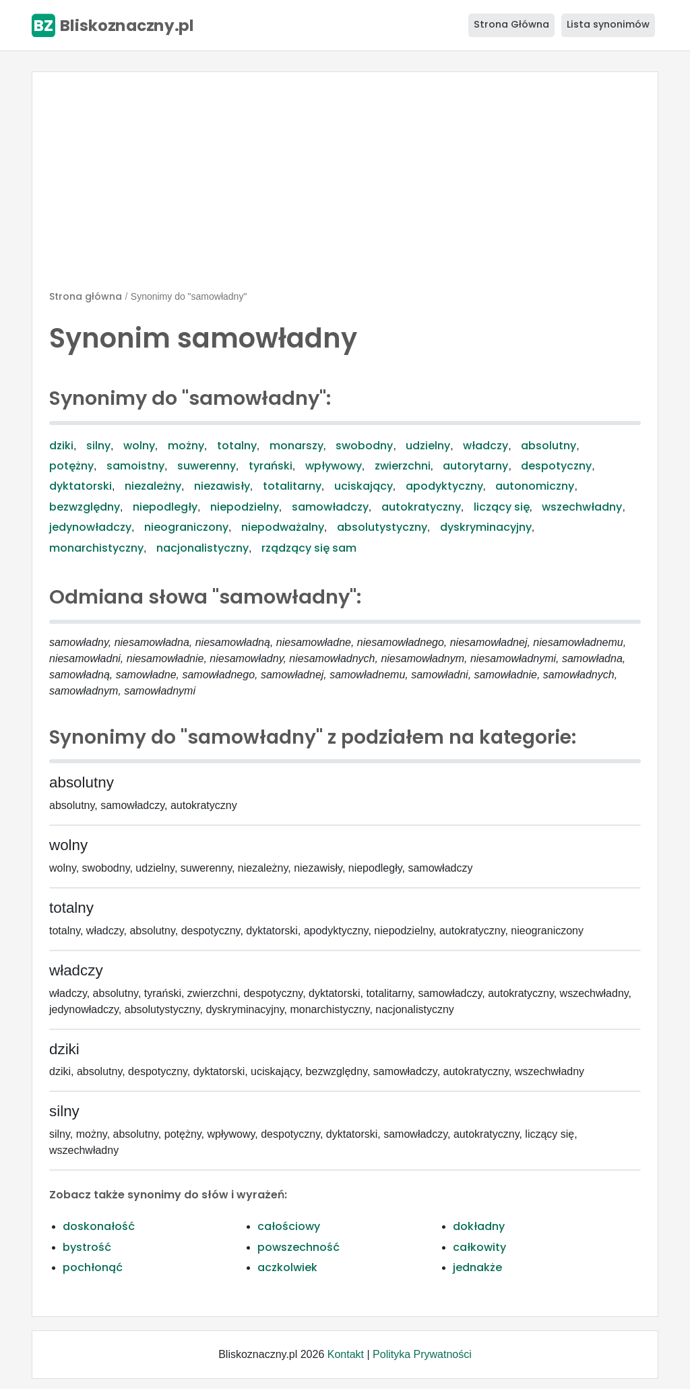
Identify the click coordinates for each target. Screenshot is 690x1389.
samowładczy (330, 507)
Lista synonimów (608, 24)
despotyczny (556, 466)
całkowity (479, 1247)
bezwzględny (84, 507)
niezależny (153, 486)
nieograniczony (186, 527)
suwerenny (206, 466)
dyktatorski (80, 486)
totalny (237, 445)
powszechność (298, 1247)
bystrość (87, 1247)
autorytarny (475, 466)
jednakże (477, 1267)
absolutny (548, 445)
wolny (139, 445)
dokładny (479, 1226)
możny (186, 445)
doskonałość (99, 1226)
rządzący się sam (308, 548)
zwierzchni (403, 466)
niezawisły (222, 486)
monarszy (296, 445)
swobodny (364, 445)
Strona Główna (511, 24)
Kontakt (345, 1354)
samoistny (135, 466)
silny (98, 445)
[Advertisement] (345, 186)
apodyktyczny (444, 486)
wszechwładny (582, 507)
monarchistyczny (96, 548)
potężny (71, 466)
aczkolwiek (287, 1267)
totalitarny (292, 486)
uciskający (363, 486)
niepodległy (165, 507)
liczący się (502, 507)
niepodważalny (282, 527)
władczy (485, 445)
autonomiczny (534, 486)
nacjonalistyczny (202, 548)
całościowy (288, 1226)
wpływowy (333, 466)
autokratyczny (421, 507)
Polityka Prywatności (422, 1354)
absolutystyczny (382, 527)
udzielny (428, 445)
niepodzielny (244, 507)
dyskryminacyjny (486, 527)
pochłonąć (93, 1267)
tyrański (270, 466)
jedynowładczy (90, 527)
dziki (61, 445)
